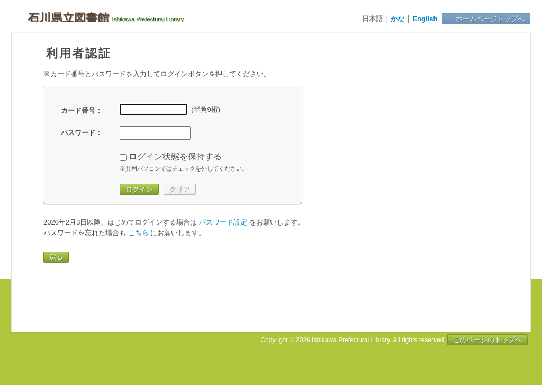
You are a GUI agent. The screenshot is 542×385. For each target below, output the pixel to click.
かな (397, 19)
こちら (138, 233)
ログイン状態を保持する (175, 156)
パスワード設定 (223, 222)
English (424, 19)
